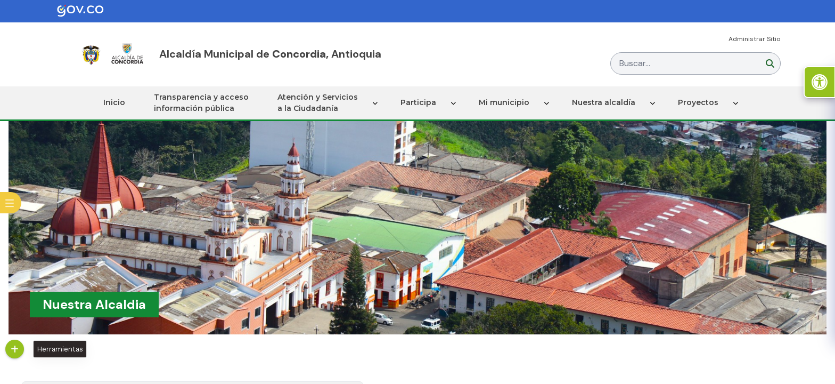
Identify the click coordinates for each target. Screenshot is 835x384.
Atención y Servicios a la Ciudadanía (317, 102)
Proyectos (698, 102)
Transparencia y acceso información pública (201, 102)
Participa (418, 102)
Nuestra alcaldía (603, 102)
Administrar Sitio (754, 39)
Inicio (114, 102)
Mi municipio (504, 102)
